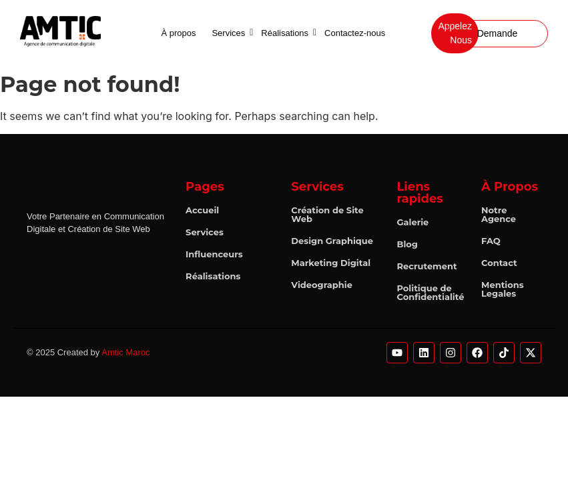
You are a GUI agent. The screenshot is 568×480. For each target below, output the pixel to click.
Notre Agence (498, 214)
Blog (406, 244)
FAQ (491, 240)
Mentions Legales (502, 289)
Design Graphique (332, 240)
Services (231, 33)
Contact (499, 262)
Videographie (321, 284)
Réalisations (287, 33)
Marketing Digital (330, 262)
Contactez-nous (354, 33)
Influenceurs (214, 254)
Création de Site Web (327, 214)
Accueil (202, 210)
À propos (178, 33)
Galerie (412, 222)
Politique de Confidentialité (430, 292)
